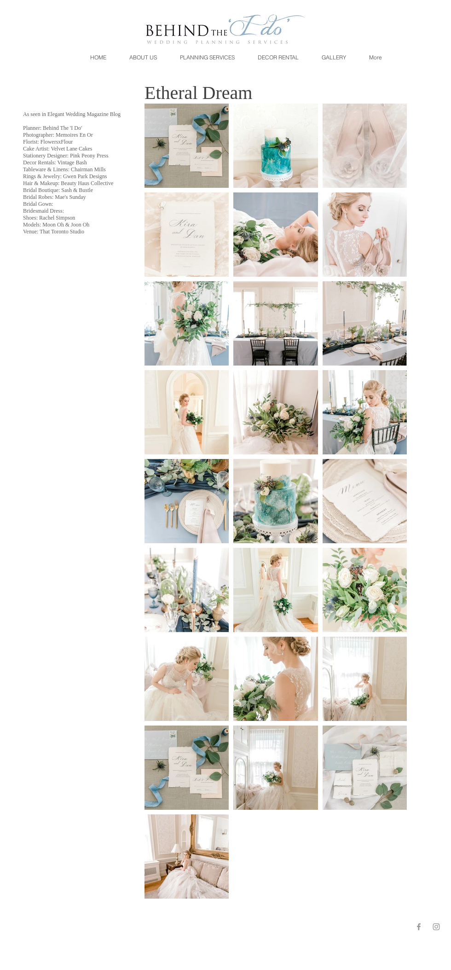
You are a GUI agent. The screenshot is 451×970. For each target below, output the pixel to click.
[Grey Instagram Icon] (436, 926)
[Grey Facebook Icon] (418, 926)
